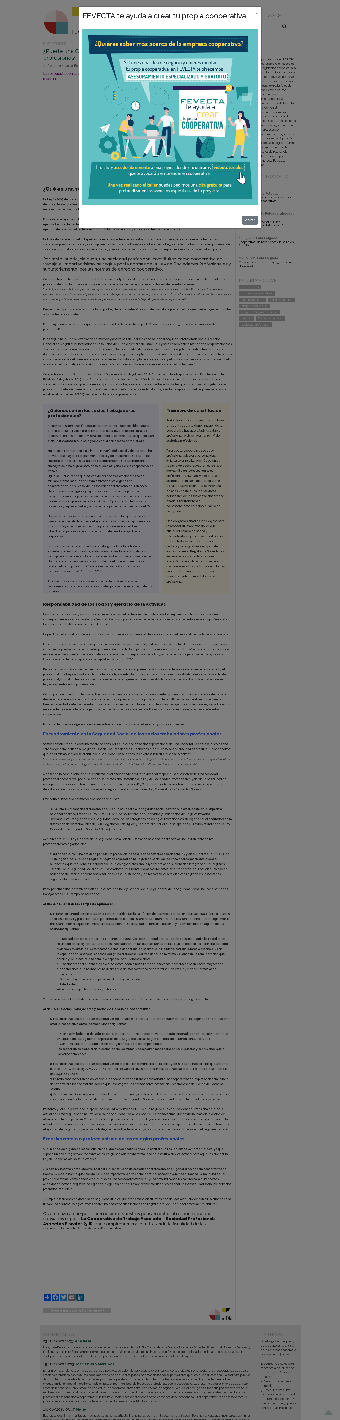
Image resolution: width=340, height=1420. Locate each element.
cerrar (250, 220)
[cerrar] (256, 13)
